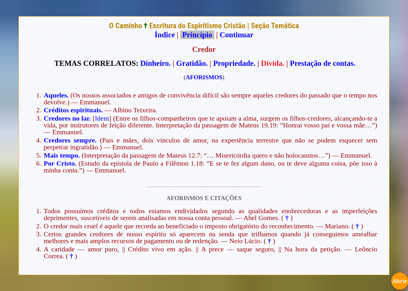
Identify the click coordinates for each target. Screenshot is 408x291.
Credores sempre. (70, 140)
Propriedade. (234, 63)
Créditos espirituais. (73, 110)
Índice (165, 34)
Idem (102, 118)
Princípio (197, 34)
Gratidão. (192, 63)
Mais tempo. (62, 155)
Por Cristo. (60, 163)
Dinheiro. (155, 63)
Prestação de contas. (323, 63)
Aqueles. (56, 95)
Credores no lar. (67, 118)
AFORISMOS (203, 77)
